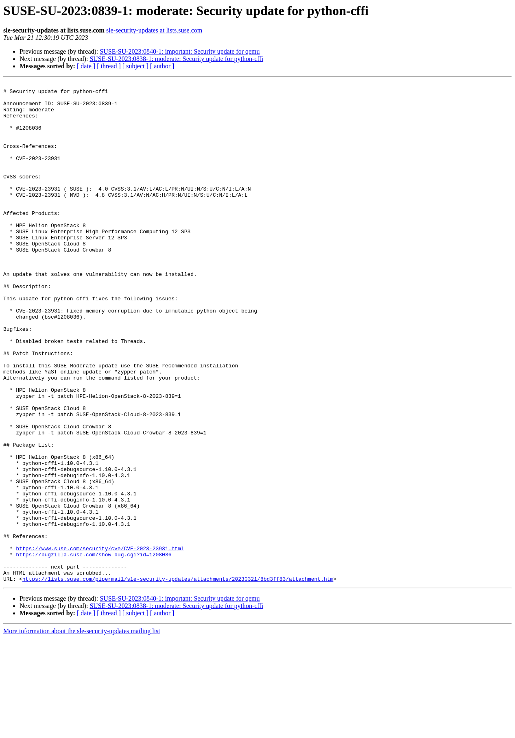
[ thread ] (109, 66)
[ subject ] (135, 66)
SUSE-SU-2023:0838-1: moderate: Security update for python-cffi (176, 58)
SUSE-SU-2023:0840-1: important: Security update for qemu (180, 51)
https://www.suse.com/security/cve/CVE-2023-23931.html (100, 642)
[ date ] (86, 66)
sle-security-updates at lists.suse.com (154, 30)
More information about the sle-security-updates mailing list (81, 730)
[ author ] (162, 66)
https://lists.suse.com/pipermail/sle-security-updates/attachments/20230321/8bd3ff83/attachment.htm (177, 678)
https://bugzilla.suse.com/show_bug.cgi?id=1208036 (93, 649)
